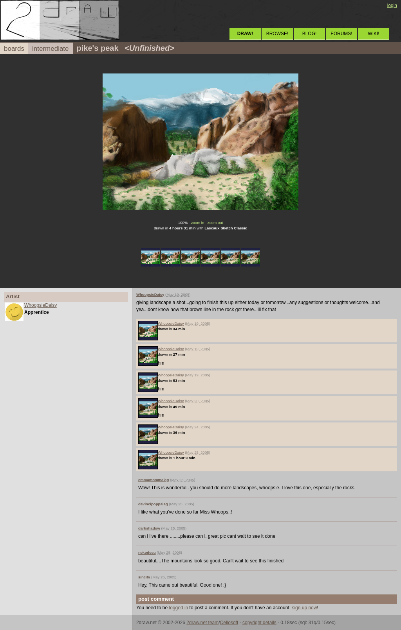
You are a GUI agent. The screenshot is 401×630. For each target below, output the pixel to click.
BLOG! (309, 33)
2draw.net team (202, 622)
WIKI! (373, 33)
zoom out (215, 222)
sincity (144, 577)
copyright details (259, 622)
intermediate (50, 48)
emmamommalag (153, 480)
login (392, 5)
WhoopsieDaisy (40, 305)
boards (14, 48)
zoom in (197, 222)
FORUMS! (341, 33)
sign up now (304, 607)
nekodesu (147, 552)
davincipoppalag (153, 504)
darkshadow (149, 528)
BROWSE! (277, 33)
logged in (178, 607)
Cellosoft (229, 622)
